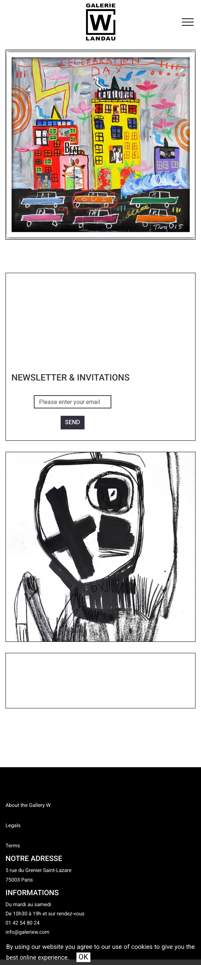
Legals (13, 826)
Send (72, 422)
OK (83, 957)
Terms (13, 846)
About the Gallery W (28, 805)
